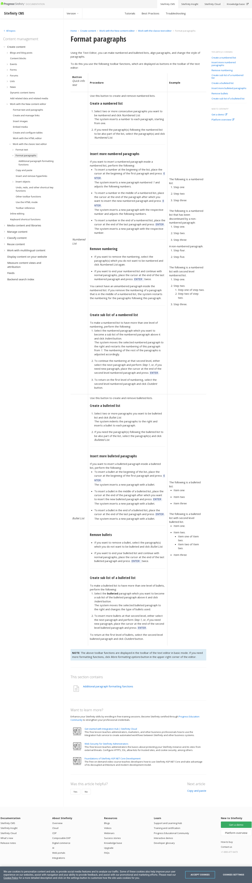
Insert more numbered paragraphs (224, 64)
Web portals (58, 846)
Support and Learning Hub (168, 816)
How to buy (227, 835)
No (86, 784)
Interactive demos (163, 831)
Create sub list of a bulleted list (228, 98)
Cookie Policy (11, 878)
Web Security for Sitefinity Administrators (106, 736)
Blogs (107, 816)
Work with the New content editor (117, 30)
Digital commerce (61, 836)
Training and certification (167, 821)
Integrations (58, 851)
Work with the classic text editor (155, 30)
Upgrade (108, 841)
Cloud (55, 821)
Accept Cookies (200, 874)
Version (73, 13)
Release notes (8, 836)
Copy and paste (196, 784)
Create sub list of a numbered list (227, 76)
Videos (107, 821)
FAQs (107, 846)
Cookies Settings (233, 874)
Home (74, 30)
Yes (75, 784)
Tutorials (130, 13)
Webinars (109, 826)
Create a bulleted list (223, 83)
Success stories (112, 831)
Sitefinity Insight (9, 821)
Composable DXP (61, 831)
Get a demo (219, 114)
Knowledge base (113, 836)
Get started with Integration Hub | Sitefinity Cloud (111, 722)
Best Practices (150, 13)
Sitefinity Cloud (9, 826)
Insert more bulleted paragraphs (229, 88)
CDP (54, 826)
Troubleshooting (176, 13)
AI (53, 841)
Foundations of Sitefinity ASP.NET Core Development (113, 751)
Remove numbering (222, 70)
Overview (57, 816)
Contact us (226, 840)
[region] (126, 874)
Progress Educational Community (171, 826)
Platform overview (223, 119)
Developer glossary (164, 836)
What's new (7, 831)
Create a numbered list (224, 57)
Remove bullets (220, 93)
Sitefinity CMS (8, 816)
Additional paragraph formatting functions (108, 679)
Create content (88, 30)
